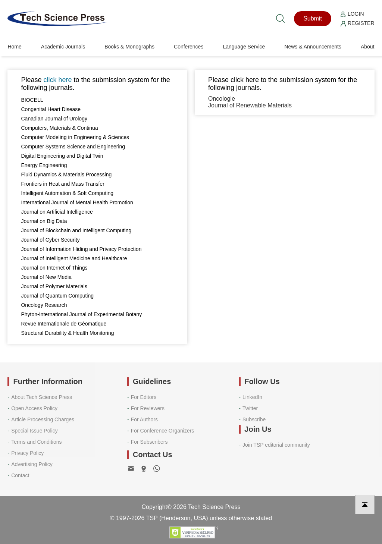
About (368, 47)
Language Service (244, 47)
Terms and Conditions (36, 442)
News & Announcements (312, 47)
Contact (20, 475)
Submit (312, 18)
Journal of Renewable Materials (250, 105)
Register (357, 23)
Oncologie (221, 98)
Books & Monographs (129, 47)
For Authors (144, 419)
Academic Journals (63, 47)
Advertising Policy (32, 464)
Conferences (188, 47)
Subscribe (254, 419)
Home (14, 47)
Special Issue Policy (34, 431)
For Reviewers (148, 408)
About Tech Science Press (41, 397)
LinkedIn (252, 397)
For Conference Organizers (162, 431)
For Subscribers (149, 442)
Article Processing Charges (42, 419)
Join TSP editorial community (276, 445)
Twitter (250, 408)
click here (58, 80)
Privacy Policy (27, 453)
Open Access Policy (34, 408)
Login (352, 14)
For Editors (143, 397)
